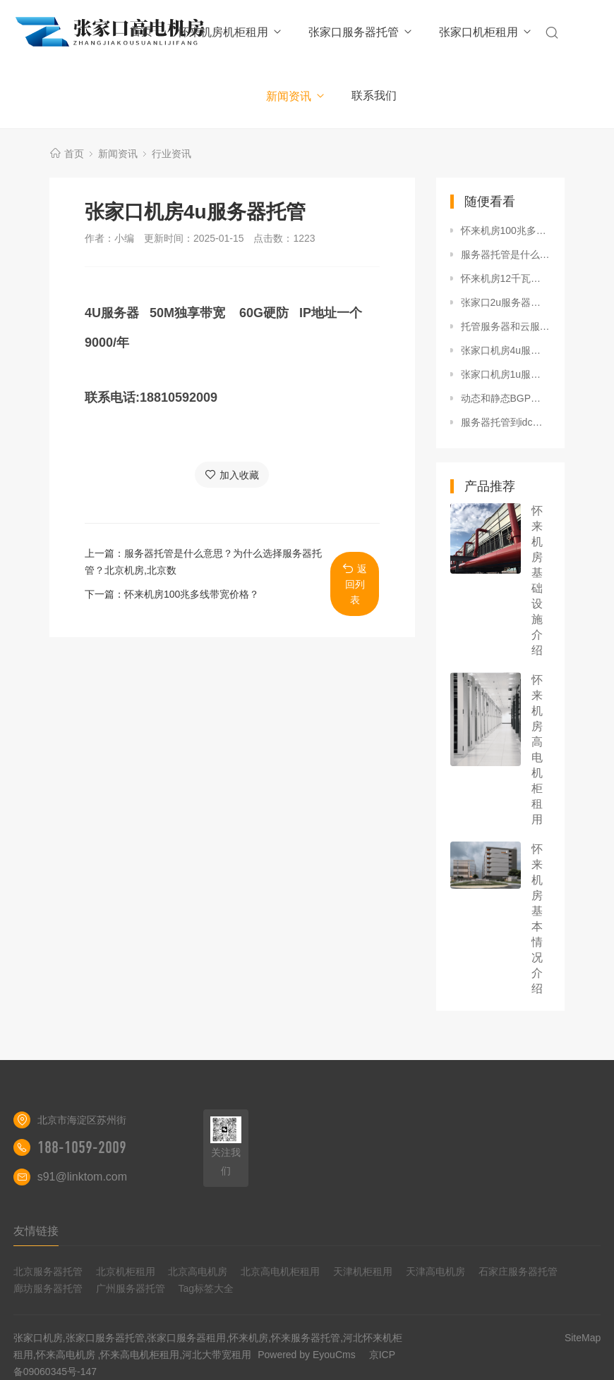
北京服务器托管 (48, 1271)
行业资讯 (171, 153)
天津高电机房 (435, 1271)
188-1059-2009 (81, 1147)
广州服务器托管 (130, 1288)
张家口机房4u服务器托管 (506, 350)
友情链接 (36, 1231)
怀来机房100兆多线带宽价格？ (191, 594)
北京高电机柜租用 (280, 1271)
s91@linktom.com (82, 1177)
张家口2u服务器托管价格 (506, 302)
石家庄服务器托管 (518, 1271)
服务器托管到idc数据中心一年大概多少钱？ (506, 422)
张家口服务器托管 (361, 32)
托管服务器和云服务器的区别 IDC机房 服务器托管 (506, 326)
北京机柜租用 (125, 1271)
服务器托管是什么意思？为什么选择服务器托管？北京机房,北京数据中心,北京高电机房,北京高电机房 (506, 254)
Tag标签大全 (206, 1288)
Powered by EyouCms (305, 1354)
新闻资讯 (296, 96)
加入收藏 (232, 475)
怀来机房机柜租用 (230, 32)
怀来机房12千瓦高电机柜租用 (506, 278)
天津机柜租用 (362, 1271)
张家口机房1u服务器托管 (506, 374)
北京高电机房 (197, 1271)
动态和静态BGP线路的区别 (506, 398)
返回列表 (354, 583)
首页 (141, 31)
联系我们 (374, 95)
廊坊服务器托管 (48, 1288)
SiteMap (583, 1337)
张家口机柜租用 (486, 32)
